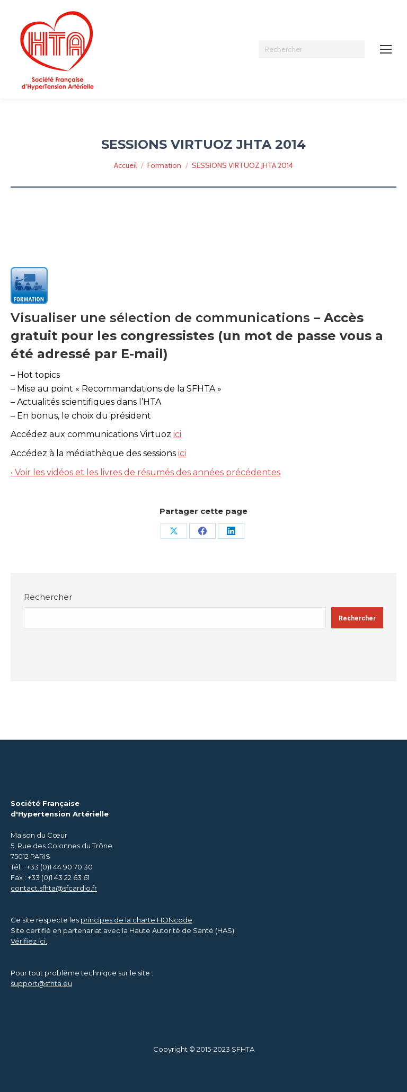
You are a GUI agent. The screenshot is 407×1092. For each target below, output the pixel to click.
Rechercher (48, 597)
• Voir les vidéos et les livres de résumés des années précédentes (145, 472)
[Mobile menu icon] (385, 49)
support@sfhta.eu (41, 983)
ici (177, 434)
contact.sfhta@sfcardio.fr (54, 888)
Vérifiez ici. (29, 941)
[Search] (312, 49)
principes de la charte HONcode (136, 920)
